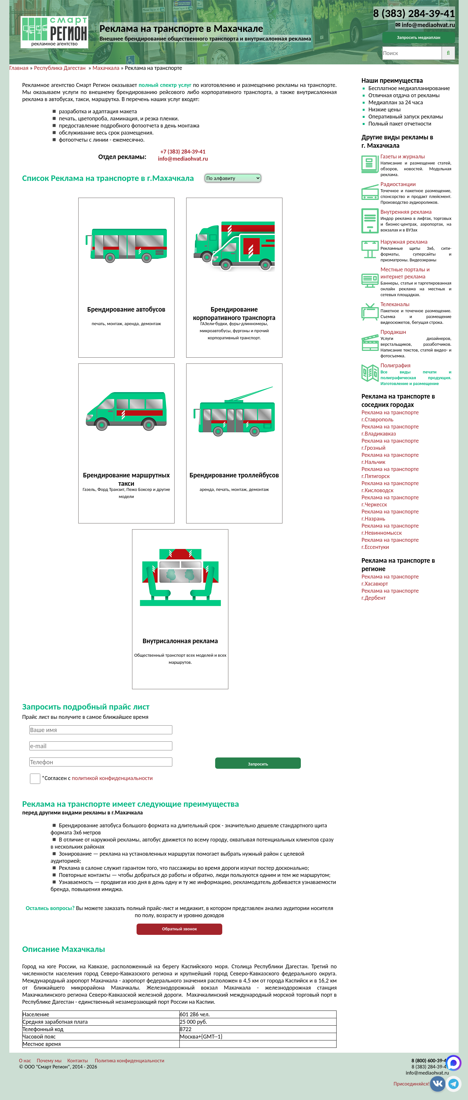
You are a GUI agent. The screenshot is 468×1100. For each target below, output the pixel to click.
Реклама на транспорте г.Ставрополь (390, 416)
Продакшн (393, 331)
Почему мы (49, 1061)
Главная (18, 67)
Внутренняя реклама (406, 211)
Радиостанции (397, 184)
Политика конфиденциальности (130, 1061)
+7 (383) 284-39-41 (182, 151)
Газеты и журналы (402, 156)
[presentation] (258, 737)
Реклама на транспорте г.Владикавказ (390, 430)
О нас (25, 1061)
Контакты (77, 1061)
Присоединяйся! (412, 1084)
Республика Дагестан (60, 67)
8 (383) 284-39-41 (430, 1067)
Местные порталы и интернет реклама (404, 273)
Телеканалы (394, 304)
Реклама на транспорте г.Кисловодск (390, 487)
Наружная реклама (403, 241)
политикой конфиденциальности (112, 778)
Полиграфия (395, 365)
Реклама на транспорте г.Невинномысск (390, 529)
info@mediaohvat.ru (183, 158)
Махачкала (105, 67)
